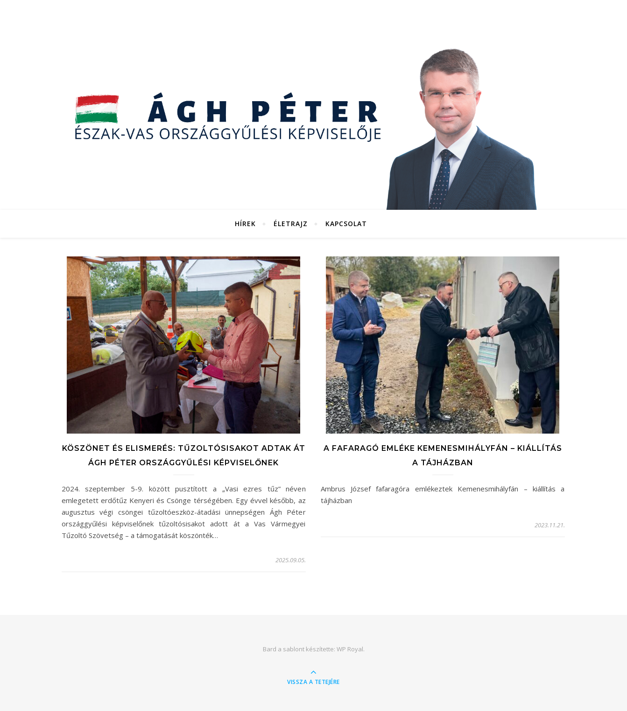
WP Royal (350, 649)
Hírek (245, 223)
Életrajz (291, 223)
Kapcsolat (346, 223)
